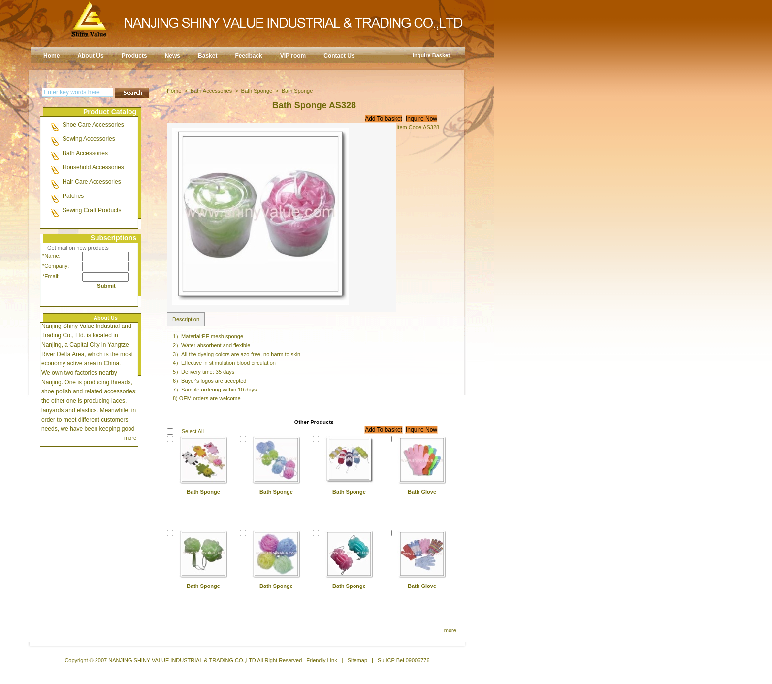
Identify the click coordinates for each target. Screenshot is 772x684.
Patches (73, 196)
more (130, 438)
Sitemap (357, 660)
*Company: (53, 266)
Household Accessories (93, 167)
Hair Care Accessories (92, 181)
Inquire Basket (431, 55)
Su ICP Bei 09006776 (404, 660)
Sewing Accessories (89, 138)
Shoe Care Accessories (93, 124)
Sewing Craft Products (92, 210)
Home (174, 91)
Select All (193, 431)
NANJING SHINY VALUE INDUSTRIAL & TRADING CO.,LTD (182, 660)
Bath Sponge (257, 91)
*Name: (51, 256)
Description (185, 319)
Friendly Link (321, 660)
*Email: (51, 276)
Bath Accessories (85, 153)
